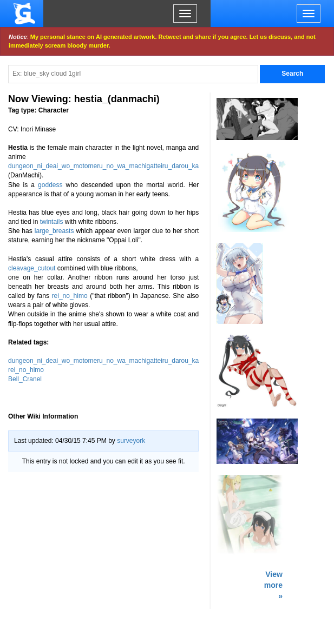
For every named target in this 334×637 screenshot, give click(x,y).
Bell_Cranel (25, 379)
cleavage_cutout (31, 268)
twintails (51, 221)
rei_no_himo (70, 296)
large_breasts (54, 231)
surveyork (131, 440)
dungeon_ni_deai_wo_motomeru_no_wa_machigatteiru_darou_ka (103, 166)
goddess (50, 185)
